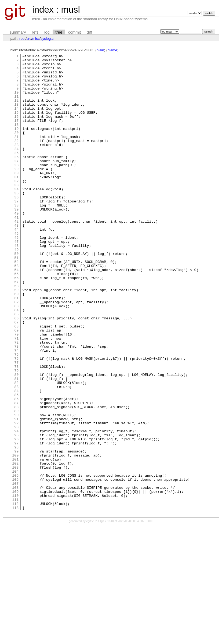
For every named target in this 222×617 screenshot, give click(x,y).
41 (16, 250)
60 (16, 342)
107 (15, 569)
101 (15, 540)
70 (16, 390)
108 (15, 574)
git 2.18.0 (107, 612)
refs (35, 32)
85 (16, 463)
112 (15, 593)
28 (16, 187)
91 (16, 492)
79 (16, 434)
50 (16, 293)
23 (16, 163)
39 (16, 240)
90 (16, 487)
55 (16, 318)
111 (15, 589)
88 (16, 477)
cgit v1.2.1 (93, 612)
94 (16, 506)
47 (16, 279)
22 (16, 158)
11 (16, 105)
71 (16, 395)
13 (16, 114)
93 (16, 502)
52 (16, 303)
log (47, 32)
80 (16, 439)
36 (16, 226)
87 (16, 472)
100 (15, 535)
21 (16, 153)
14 (16, 119)
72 (16, 400)
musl (70, 10)
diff (89, 32)
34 (16, 216)
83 (16, 453)
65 (16, 366)
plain (100, 50)
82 (16, 448)
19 (16, 143)
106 (15, 564)
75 (16, 414)
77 (16, 424)
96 (16, 516)
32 (16, 206)
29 (16, 192)
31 (16, 201)
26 (16, 177)
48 (16, 284)
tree (59, 32)
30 (16, 197)
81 (16, 443)
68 (16, 381)
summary (18, 32)
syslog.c (47, 39)
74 (16, 410)
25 (16, 172)
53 (16, 308)
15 (16, 124)
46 (16, 274)
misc (35, 39)
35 (16, 221)
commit (74, 32)
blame (112, 50)
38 (16, 235)
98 (16, 526)
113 (15, 598)
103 (15, 550)
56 (16, 322)
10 (16, 100)
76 (16, 419)
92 (16, 497)
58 (16, 332)
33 (16, 211)
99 (16, 531)
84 (16, 458)
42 (16, 255)
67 (16, 376)
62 (16, 351)
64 (16, 361)
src (29, 39)
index (43, 10)
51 (16, 298)
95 (16, 511)
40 (16, 245)
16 (16, 129)
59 (16, 337)
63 (16, 356)
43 (16, 260)
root (22, 39)
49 (16, 289)
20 (16, 148)
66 (16, 371)
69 (16, 385)
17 (16, 134)
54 (16, 313)
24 (16, 168)
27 (16, 182)
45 (16, 269)
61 (16, 347)
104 (15, 555)
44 (16, 264)
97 (16, 521)
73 (16, 405)
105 (15, 560)
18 (16, 139)
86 (16, 468)
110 (15, 584)
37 (16, 231)
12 (16, 110)
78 (16, 429)
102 (15, 545)
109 (15, 579)
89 (16, 482)
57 (16, 327)
